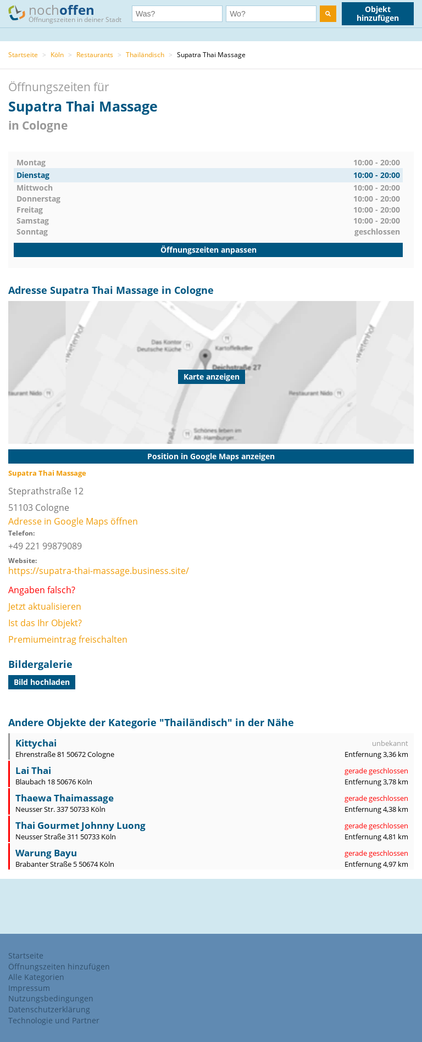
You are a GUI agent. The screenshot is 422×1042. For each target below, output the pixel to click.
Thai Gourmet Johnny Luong (80, 825)
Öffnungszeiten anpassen (208, 249)
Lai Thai (33, 770)
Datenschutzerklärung (49, 1009)
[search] (328, 13)
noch (70, 13)
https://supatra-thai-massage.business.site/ (98, 571)
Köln (57, 54)
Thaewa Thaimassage (64, 798)
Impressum (29, 988)
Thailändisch (145, 54)
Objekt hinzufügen (378, 13)
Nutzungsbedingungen (50, 998)
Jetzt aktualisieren (44, 606)
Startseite (23, 54)
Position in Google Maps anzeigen (211, 456)
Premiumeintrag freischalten (67, 639)
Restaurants (94, 54)
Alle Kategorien (36, 977)
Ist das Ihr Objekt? (45, 623)
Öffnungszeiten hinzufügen (59, 966)
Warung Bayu (46, 852)
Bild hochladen (42, 682)
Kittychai (36, 743)
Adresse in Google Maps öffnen (73, 521)
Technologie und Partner (53, 1020)
